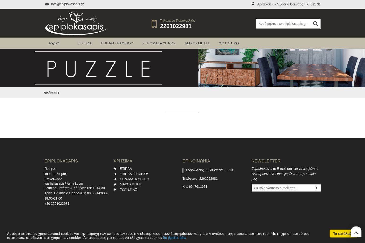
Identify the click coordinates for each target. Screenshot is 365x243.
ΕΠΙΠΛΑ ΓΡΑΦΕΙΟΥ (117, 43)
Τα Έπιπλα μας (55, 174)
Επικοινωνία (53, 179)
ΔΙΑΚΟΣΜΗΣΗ (197, 43)
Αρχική (54, 43)
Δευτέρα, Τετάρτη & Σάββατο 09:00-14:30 (74, 188)
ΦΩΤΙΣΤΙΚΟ (228, 43)
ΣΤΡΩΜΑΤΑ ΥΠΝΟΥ (158, 43)
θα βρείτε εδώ (174, 238)
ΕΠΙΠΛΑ (85, 43)
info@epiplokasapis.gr (64, 4)
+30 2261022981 (56, 203)
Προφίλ (49, 169)
